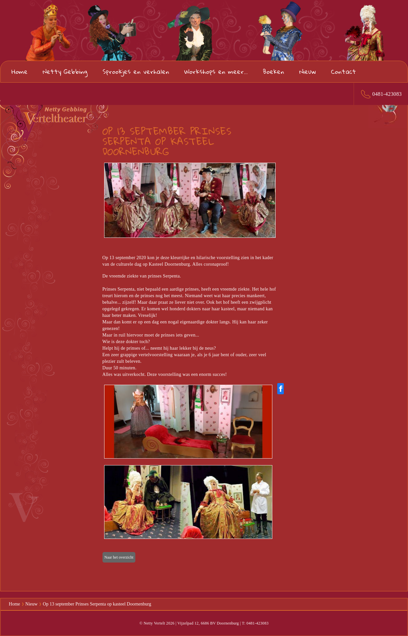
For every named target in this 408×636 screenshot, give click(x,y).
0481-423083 (387, 94)
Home (19, 71)
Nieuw (307, 71)
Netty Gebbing (65, 71)
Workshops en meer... (216, 71)
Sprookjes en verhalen (135, 71)
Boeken (273, 71)
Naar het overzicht (119, 557)
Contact (343, 71)
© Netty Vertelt (152, 623)
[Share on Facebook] (280, 388)
